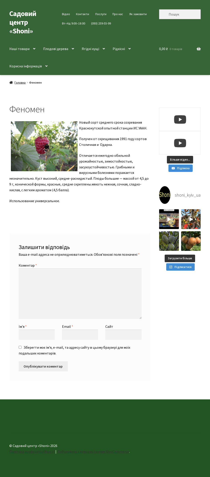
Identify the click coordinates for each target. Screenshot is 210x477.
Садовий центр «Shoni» (22, 22)
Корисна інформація (25, 66)
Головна (20, 83)
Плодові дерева (55, 48)
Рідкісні (119, 48)
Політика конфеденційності (31, 451)
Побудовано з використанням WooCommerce (93, 451)
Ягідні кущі (90, 48)
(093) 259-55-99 (101, 23)
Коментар (28, 265)
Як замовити (138, 14)
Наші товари (19, 48)
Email (67, 326)
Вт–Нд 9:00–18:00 (73, 23)
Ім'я (23, 326)
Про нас (117, 14)
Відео (66, 14)
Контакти (82, 14)
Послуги (100, 14)
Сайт (109, 326)
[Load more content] (180, 159)
